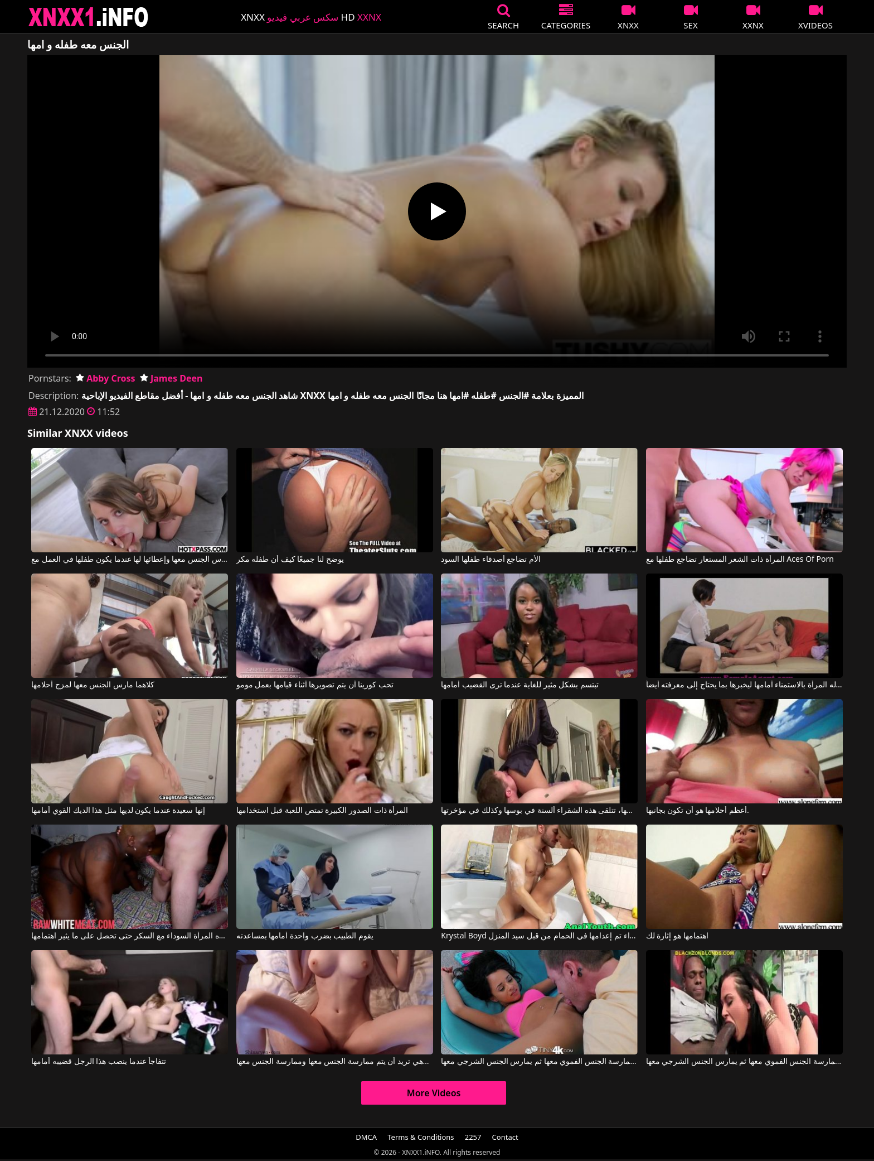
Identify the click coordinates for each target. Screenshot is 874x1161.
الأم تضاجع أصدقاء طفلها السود (491, 559)
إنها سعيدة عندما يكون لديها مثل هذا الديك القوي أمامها (118, 810)
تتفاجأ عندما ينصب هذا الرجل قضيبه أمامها (98, 1061)
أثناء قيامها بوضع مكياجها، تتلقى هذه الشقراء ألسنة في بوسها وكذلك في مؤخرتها (539, 810)
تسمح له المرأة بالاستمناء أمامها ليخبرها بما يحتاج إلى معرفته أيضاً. (744, 685)
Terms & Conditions (420, 1137)
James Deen (171, 378)
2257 (473, 1137)
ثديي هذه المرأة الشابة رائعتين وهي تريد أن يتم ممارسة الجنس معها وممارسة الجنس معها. (334, 1061)
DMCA (366, 1137)
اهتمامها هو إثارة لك (677, 936)
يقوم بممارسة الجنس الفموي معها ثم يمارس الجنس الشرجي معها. (744, 1061)
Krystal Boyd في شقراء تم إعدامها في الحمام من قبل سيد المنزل (539, 936)
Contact (505, 1137)
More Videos (434, 1093)
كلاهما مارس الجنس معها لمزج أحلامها (92, 685)
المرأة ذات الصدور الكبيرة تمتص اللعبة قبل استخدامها (322, 810)
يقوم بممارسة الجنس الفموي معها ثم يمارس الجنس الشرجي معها (539, 1061)
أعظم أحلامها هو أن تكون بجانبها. (697, 810)
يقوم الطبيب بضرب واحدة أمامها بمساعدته (304, 936)
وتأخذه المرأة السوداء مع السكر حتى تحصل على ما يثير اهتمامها (129, 936)
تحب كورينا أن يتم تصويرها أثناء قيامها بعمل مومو (315, 685)
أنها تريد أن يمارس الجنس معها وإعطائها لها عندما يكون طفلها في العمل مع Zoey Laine (129, 559)
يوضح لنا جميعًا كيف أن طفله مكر (290, 559)
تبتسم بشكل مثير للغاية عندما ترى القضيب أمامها (519, 685)
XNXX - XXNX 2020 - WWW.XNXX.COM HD (88, 17)
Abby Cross (105, 378)
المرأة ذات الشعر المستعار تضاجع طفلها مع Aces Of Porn (740, 559)
